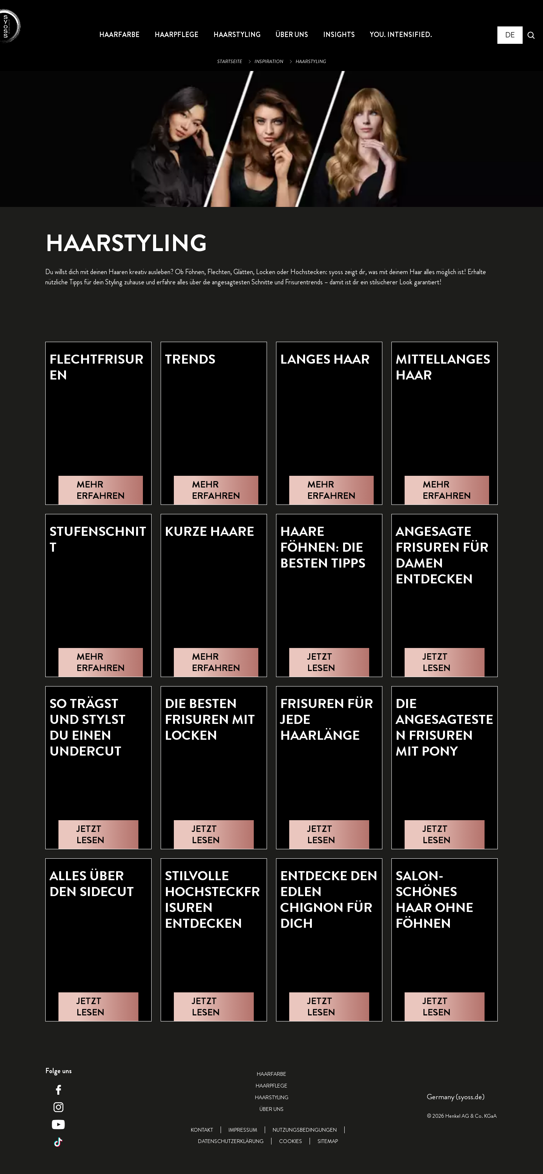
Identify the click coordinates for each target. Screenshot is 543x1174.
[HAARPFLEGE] (176, 35)
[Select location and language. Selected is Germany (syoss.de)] (510, 35)
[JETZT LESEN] (329, 662)
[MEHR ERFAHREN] (100, 490)
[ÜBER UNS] (292, 35)
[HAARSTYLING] (237, 35)
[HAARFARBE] (119, 35)
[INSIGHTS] (339, 35)
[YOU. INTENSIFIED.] (401, 35)
